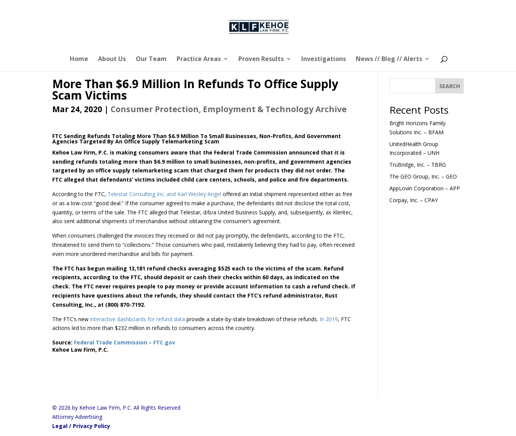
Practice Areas (199, 59)
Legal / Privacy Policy (81, 426)
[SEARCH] (449, 85)
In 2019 (329, 319)
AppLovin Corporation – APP (424, 188)
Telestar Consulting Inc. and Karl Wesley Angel (164, 194)
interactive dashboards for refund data (137, 319)
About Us (112, 59)
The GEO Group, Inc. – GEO (423, 176)
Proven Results (261, 59)
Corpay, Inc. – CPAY (413, 200)
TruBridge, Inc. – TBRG (417, 164)
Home (79, 59)
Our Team (151, 59)
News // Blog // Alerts (389, 59)
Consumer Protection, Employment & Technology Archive (229, 109)
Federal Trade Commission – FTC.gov (124, 342)
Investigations (323, 59)
